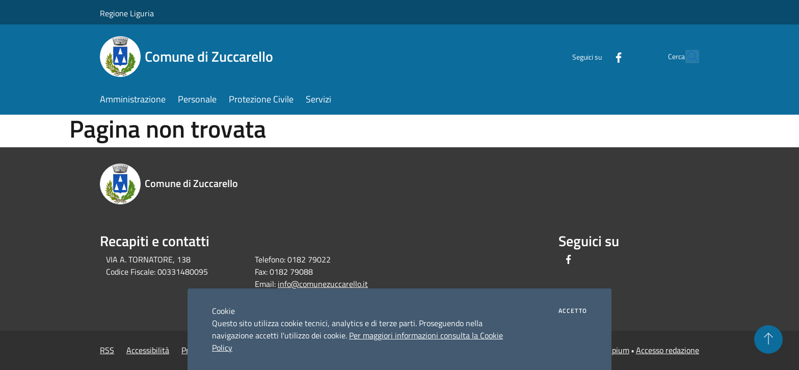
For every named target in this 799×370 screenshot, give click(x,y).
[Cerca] (687, 56)
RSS (107, 350)
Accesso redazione (667, 350)
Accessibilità (147, 350)
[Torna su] (768, 339)
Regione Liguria (127, 13)
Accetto (572, 311)
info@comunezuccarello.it (323, 284)
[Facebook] (596, 56)
